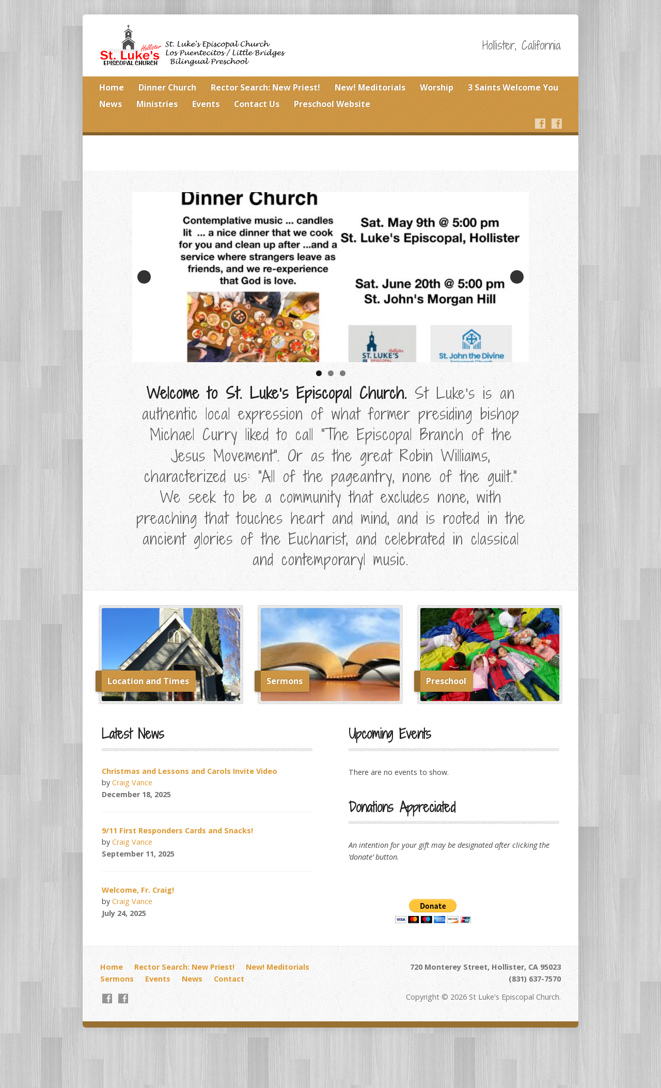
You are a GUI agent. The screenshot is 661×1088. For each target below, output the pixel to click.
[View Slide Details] (330, 277)
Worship (436, 87)
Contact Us (256, 104)
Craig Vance (132, 782)
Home (111, 87)
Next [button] (517, 277)
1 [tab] (319, 373)
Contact (229, 979)
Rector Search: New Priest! (265, 87)
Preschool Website (332, 104)
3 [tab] (342, 373)
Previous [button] (144, 277)
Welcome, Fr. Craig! (138, 890)
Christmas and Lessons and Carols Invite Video (189, 771)
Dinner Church (167, 87)
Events (205, 104)
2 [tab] (331, 373)
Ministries (157, 104)
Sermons (117, 979)
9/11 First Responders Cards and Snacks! (177, 830)
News (110, 104)
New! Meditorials (370, 87)
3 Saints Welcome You (513, 87)
